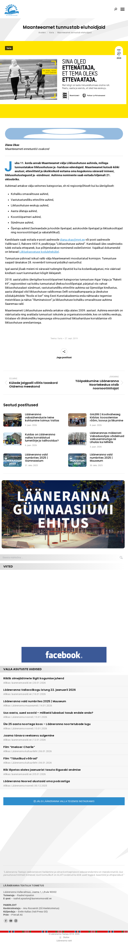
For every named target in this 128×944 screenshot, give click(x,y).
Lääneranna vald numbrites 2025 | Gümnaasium (36, 457)
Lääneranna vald (64, 941)
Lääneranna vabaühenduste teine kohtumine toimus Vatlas (42, 417)
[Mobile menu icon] (122, 9)
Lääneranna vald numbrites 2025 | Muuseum (101, 457)
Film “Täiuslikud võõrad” (20, 758)
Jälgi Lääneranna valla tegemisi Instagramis (64, 801)
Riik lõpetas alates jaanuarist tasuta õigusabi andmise (42, 770)
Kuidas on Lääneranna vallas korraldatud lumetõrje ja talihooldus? (42, 437)
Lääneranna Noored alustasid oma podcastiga (36, 781)
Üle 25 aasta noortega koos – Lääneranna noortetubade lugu (46, 724)
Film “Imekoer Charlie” (19, 747)
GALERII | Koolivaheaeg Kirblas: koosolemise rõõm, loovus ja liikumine (106, 417)
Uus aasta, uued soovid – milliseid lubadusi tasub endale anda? (48, 713)
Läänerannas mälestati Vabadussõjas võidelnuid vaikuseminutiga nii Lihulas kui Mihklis (107, 438)
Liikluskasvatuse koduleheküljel (39, 251)
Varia (8, 48)
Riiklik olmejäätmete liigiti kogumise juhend (33, 678)
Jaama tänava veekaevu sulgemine (28, 735)
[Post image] (14, 420)
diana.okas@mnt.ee (72, 239)
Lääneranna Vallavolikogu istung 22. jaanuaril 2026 (39, 690)
